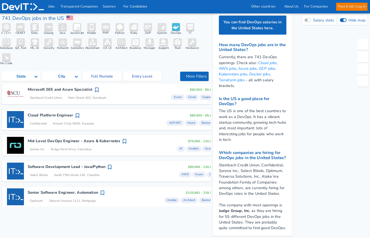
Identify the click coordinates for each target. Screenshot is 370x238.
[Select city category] (61, 76)
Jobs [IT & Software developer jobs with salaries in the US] (51, 6)
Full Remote (102, 76)
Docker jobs (259, 74)
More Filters (195, 76)
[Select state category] (21, 76)
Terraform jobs (232, 80)
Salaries (111, 6)
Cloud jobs (267, 62)
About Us (291, 6)
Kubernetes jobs (233, 74)
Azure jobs (247, 68)
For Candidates (136, 6)
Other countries (265, 6)
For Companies (317, 6)
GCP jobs (267, 68)
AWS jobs (227, 68)
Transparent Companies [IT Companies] (79, 6)
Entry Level (142, 76)
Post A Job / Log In (352, 6)
